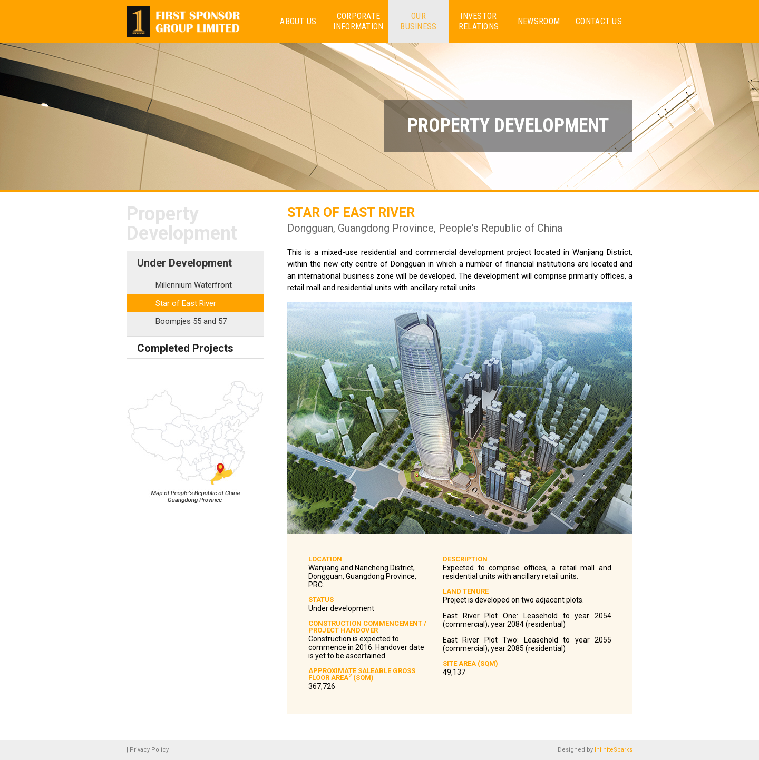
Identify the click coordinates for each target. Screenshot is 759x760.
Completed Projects (185, 348)
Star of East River (185, 303)
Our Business (418, 21)
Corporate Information (358, 21)
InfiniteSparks (613, 749)
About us (298, 21)
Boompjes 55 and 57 (191, 321)
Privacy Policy (149, 749)
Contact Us (599, 21)
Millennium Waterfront (193, 285)
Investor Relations (479, 21)
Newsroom (539, 21)
